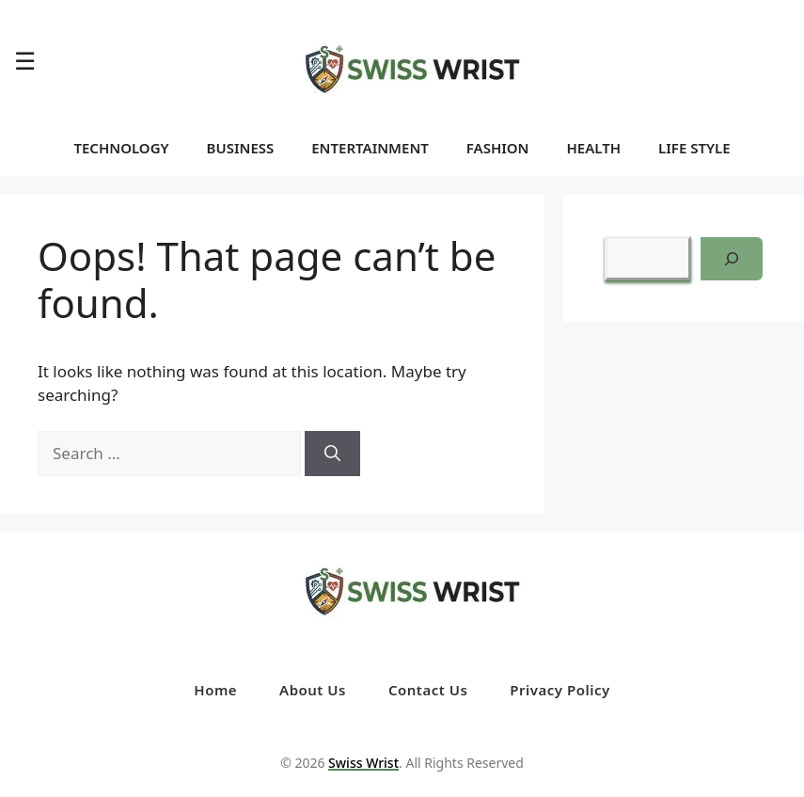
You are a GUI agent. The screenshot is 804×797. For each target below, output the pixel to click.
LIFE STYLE (694, 147)
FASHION (497, 147)
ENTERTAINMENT (370, 147)
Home (215, 689)
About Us (312, 689)
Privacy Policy (559, 689)
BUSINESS (241, 147)
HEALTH (594, 147)
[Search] (332, 453)
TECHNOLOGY (120, 147)
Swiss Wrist (363, 763)
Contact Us (427, 689)
